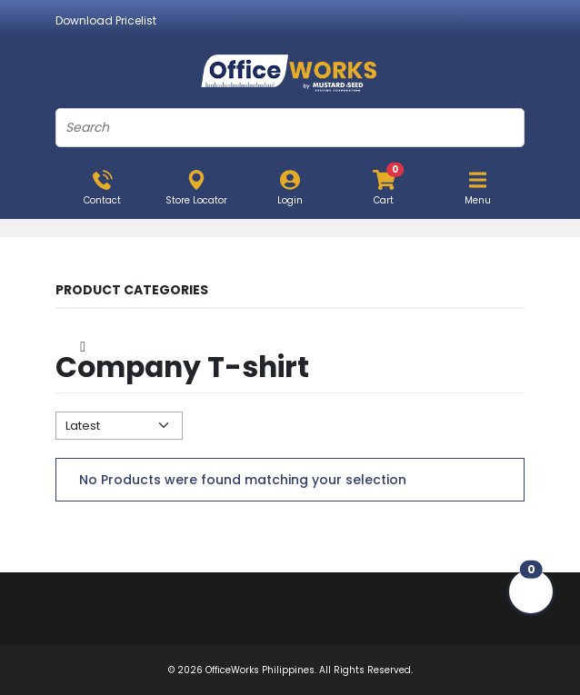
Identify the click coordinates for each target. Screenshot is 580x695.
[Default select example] (119, 426)
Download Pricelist (105, 20)
